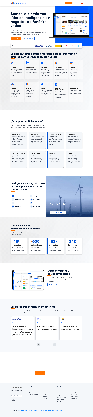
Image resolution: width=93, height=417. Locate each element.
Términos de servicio (15, 412)
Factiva (44, 400)
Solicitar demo (68, 3)
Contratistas (59, 390)
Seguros (58, 403)
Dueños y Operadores (61, 393)
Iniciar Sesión (77, 3)
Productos (37, 3)
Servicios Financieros (18, 199)
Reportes (45, 398)
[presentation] (85, 213)
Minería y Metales (35, 196)
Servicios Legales (60, 399)
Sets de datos (46, 403)
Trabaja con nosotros (33, 394)
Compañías (45, 390)
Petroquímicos (34, 203)
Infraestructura (16, 206)
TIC (14, 203)
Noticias (44, 394)
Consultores (59, 395)
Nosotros (30, 3)
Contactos (45, 392)
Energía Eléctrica (17, 196)
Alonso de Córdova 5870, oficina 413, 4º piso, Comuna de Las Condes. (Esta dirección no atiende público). (40, 410)
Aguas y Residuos (35, 206)
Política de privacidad (24, 412)
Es (82, 3)
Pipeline (44, 405)
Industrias (60, 3)
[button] (46, 344)
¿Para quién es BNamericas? (49, 3)
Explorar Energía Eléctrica (58, 212)
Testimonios (31, 392)
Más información (28, 38)
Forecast (45, 396)
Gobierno (59, 401)
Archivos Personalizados (48, 402)
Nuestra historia (32, 390)
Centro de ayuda (33, 412)
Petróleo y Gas (35, 199)
